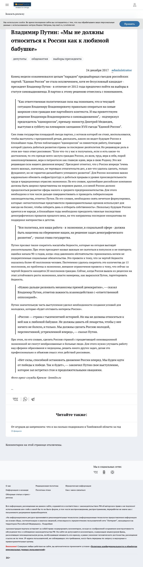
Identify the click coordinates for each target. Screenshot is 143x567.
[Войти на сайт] (134, 5)
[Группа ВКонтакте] (95, 472)
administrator (122, 70)
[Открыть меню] (7, 5)
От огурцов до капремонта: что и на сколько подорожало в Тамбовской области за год (71, 429)
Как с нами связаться (75, 490)
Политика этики (43, 490)
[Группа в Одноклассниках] (104, 472)
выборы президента (67, 59)
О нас (8, 486)
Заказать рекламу (14, 13)
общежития (40, 59)
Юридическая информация (78, 486)
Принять (129, 23)
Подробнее (47, 524)
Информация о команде (17, 490)
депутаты (19, 59)
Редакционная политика (47, 486)
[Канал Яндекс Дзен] (112, 472)
